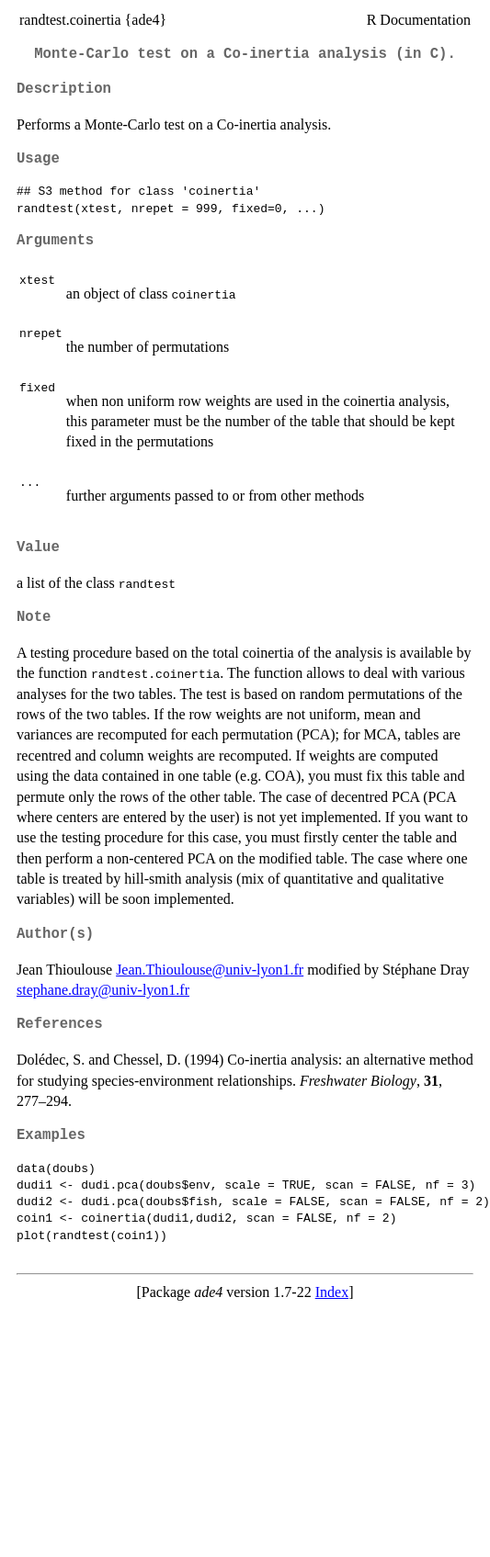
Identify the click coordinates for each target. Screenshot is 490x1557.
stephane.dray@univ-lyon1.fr (103, 990)
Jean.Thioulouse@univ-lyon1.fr (209, 969)
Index (331, 1292)
